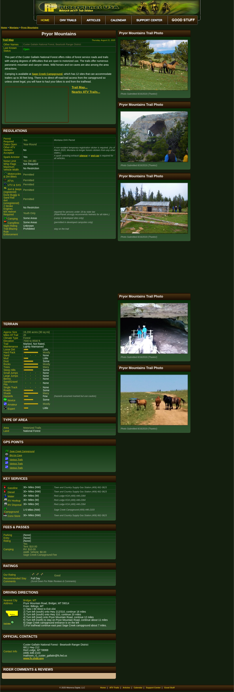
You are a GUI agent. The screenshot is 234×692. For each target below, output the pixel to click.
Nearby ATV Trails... (86, 92)
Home (4, 27)
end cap (95, 155)
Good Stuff (169, 688)
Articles (126, 688)
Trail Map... (80, 87)
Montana (14, 27)
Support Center (153, 688)
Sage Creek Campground (47, 73)
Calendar (138, 688)
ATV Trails (114, 688)
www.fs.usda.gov (33, 658)
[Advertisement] (59, 280)
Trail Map (8, 39)
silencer (83, 155)
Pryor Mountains (29, 27)
